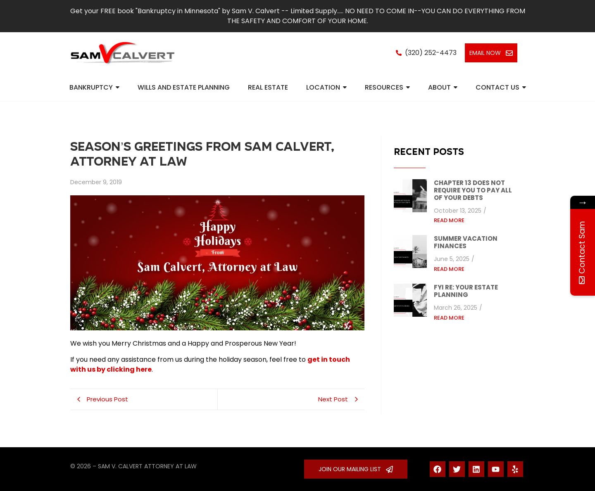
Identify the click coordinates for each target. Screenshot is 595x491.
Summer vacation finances (465, 242)
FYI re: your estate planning (466, 291)
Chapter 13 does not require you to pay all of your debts (473, 190)
